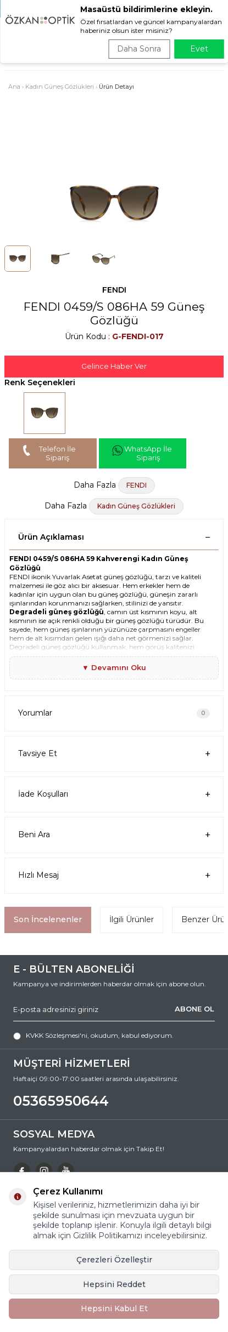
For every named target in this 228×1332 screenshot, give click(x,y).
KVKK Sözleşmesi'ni (56, 1035)
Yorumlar (114, 713)
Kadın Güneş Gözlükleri (59, 86)
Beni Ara (114, 835)
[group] (114, 203)
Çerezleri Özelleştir (114, 1260)
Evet (199, 49)
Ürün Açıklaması (114, 537)
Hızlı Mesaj (114, 875)
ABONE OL (194, 1008)
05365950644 (61, 1101)
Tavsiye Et (114, 753)
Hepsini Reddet (114, 1284)
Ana (14, 86)
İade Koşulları (114, 794)
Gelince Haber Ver (114, 366)
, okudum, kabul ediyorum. (93, 1035)
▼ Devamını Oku (114, 667)
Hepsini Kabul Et (114, 1308)
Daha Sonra (139, 49)
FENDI (114, 290)
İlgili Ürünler (131, 919)
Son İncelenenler (48, 919)
